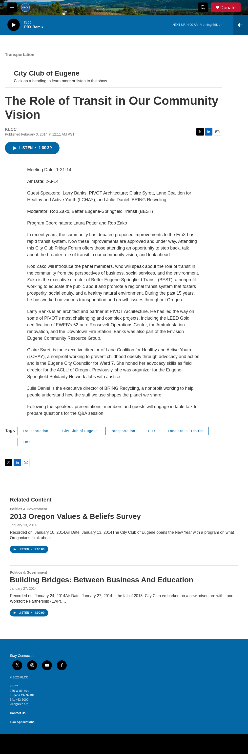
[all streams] (240, 25)
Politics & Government (28, 509)
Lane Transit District (186, 431)
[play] (14, 25)
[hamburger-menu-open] (12, 7)
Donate (228, 7)
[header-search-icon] (203, 7)
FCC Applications (22, 722)
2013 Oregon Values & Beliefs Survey (75, 516)
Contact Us (17, 713)
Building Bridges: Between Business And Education (101, 580)
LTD (151, 431)
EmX (27, 442)
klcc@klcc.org (19, 704)
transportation (123, 431)
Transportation (19, 54)
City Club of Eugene (47, 73)
